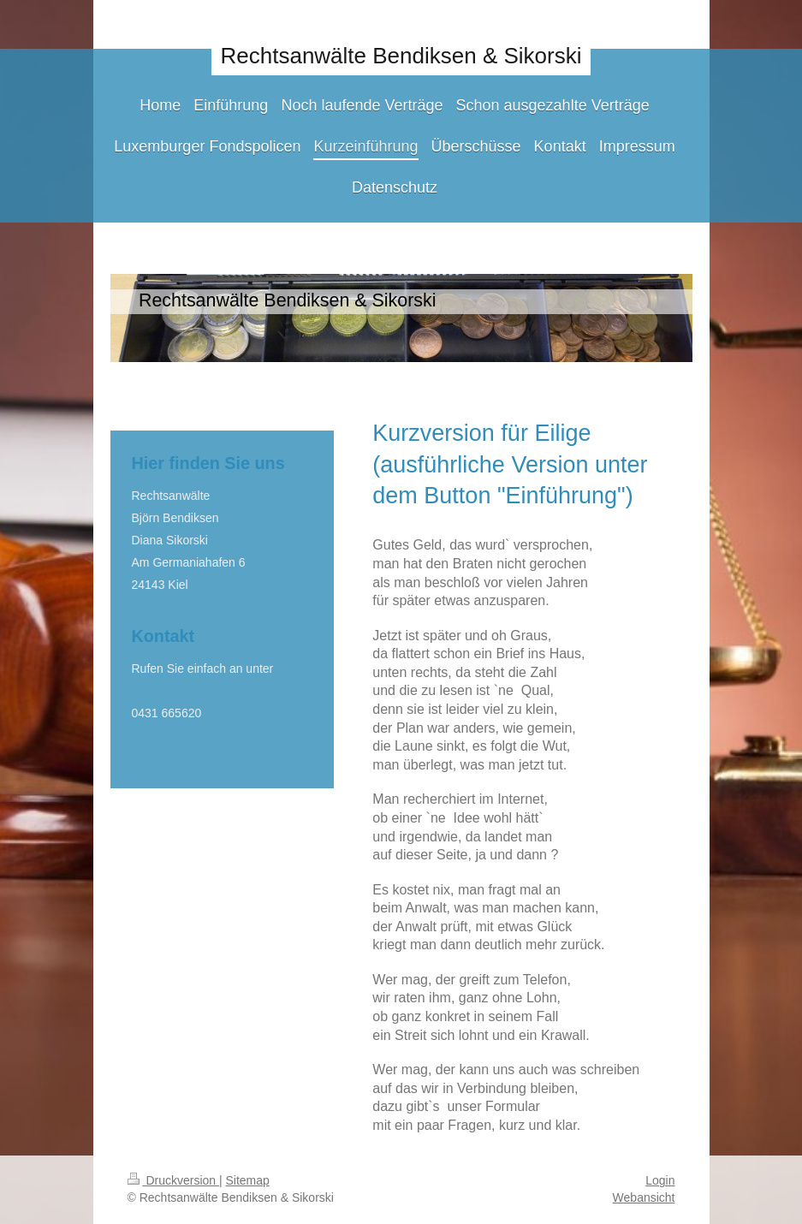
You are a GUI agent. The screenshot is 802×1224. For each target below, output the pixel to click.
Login (659, 1180)
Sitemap (248, 1180)
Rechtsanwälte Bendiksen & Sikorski (401, 55)
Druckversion (173, 1180)
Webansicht (644, 1197)
